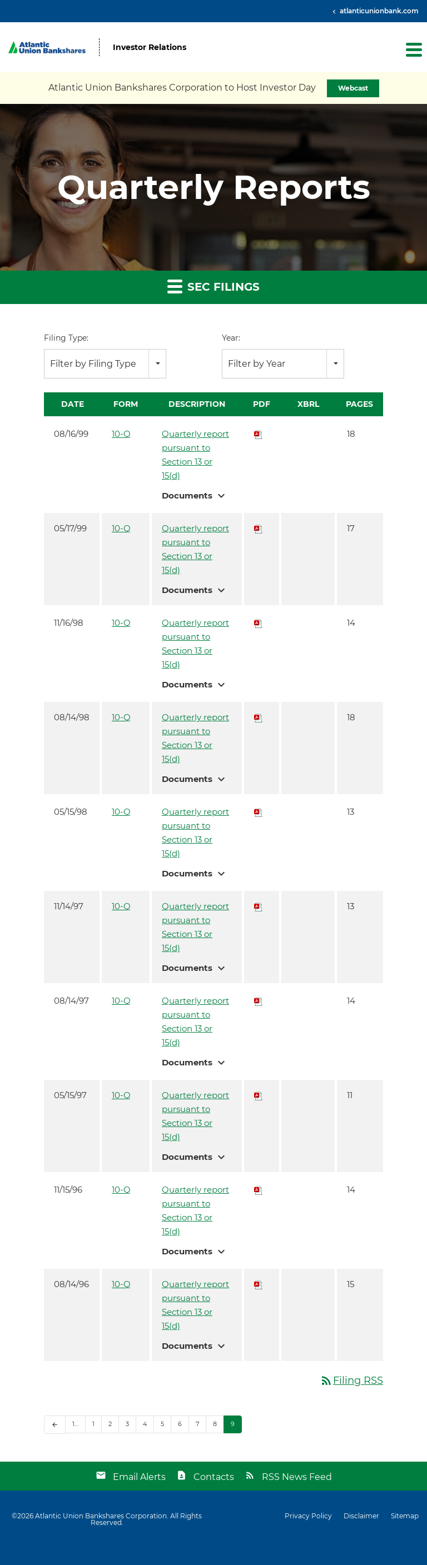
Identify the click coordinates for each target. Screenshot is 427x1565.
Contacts (213, 1477)
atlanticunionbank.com (378, 11)
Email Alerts (139, 1477)
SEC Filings (213, 285)
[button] (413, 49)
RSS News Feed (297, 1477)
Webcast (353, 88)
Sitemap (405, 1516)
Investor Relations (149, 47)
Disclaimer (361, 1516)
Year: (231, 338)
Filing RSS (351, 1380)
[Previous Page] (55, 1425)
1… (75, 1424)
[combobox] (105, 363)
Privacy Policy (308, 1516)
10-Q (121, 433)
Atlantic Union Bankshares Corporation (101, 1516)
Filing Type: (66, 338)
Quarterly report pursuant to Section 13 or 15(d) (195, 454)
